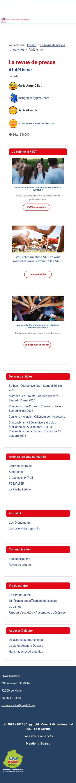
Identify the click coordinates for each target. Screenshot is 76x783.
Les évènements (20, 522)
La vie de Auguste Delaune (26, 645)
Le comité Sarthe (20, 595)
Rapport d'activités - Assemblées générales (37, 612)
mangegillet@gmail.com (33, 98)
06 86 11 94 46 (11, 698)
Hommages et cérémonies (26, 651)
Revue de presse (20, 564)
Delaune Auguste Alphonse (26, 640)
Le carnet (15, 606)
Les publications (19, 559)
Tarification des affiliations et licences (33, 601)
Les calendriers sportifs (24, 528)
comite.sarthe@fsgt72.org (18, 705)
